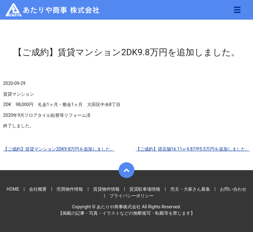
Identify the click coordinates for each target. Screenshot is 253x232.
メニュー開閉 (237, 10)
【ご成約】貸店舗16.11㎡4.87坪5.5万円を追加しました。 (193, 149)
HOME (13, 189)
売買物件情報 (69, 189)
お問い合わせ (233, 189)
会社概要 (38, 189)
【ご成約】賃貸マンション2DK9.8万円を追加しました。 (59, 149)
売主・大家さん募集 (190, 189)
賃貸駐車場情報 (144, 189)
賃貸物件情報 (106, 189)
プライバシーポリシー (131, 195)
